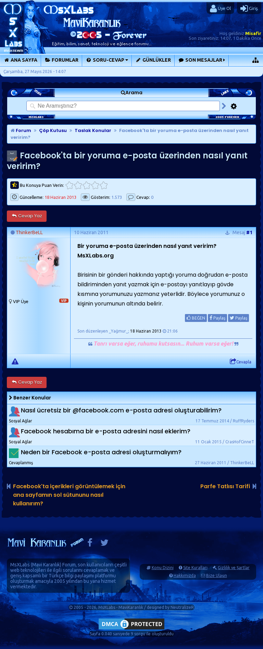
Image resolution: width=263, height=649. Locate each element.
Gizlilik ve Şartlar (234, 567)
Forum (21, 130)
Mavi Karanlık (46, 564)
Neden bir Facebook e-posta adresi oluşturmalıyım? (101, 452)
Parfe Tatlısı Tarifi (225, 486)
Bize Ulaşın (216, 575)
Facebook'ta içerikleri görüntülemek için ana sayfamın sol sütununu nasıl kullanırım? (69, 494)
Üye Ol (220, 8)
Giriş (249, 8)
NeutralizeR (182, 607)
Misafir (253, 33)
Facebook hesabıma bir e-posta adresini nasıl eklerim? (105, 431)
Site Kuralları (195, 567)
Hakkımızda (185, 575)
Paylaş (217, 317)
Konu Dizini (163, 567)
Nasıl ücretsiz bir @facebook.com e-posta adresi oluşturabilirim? (121, 410)
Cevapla (240, 361)
